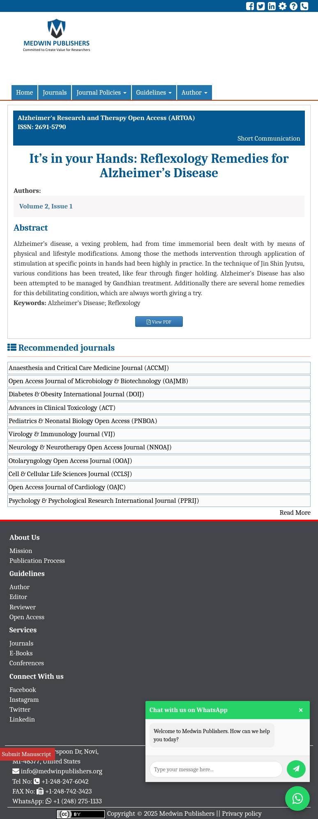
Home (24, 92)
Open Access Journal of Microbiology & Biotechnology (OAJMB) (99, 381)
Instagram (24, 699)
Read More (295, 512)
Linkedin (22, 719)
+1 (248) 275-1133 (77, 801)
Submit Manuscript (26, 754)
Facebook (22, 690)
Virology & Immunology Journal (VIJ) (62, 434)
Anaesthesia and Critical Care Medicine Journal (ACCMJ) (89, 368)
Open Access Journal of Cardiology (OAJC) (67, 487)
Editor (18, 597)
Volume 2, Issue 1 (46, 206)
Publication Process (37, 561)
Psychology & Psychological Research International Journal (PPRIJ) (104, 500)
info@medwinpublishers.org (61, 771)
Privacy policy (242, 813)
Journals (55, 92)
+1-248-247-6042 (65, 781)
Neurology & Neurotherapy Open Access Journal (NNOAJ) (90, 447)
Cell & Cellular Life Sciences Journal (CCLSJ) (70, 474)
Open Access (26, 617)
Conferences (26, 663)
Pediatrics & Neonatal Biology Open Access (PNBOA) (83, 421)
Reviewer (22, 607)
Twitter (19, 709)
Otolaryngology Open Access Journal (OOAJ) (70, 461)
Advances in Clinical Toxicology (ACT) (62, 408)
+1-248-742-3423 (68, 791)
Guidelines (154, 92)
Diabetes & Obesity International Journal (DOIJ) (76, 394)
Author (194, 92)
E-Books (20, 653)
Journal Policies (101, 92)
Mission (20, 551)
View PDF (159, 322)
